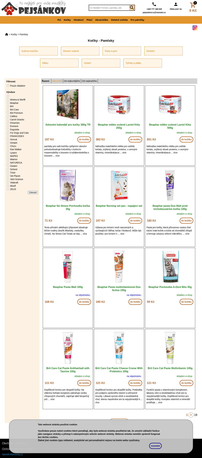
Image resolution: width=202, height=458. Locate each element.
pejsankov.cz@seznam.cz (154, 12)
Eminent (14, 126)
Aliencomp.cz (16, 454)
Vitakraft (14, 182)
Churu (13, 146)
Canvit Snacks (17, 119)
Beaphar (14, 103)
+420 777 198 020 (154, 9)
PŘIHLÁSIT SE (176, 9)
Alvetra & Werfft (17, 99)
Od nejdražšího (89, 81)
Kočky (67, 19)
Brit (11, 106)
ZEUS (13, 189)
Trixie (12, 172)
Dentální (150, 51)
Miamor (14, 159)
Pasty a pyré (111, 51)
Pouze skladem (17, 85)
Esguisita (14, 129)
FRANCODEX (17, 136)
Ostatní (87, 63)
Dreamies (15, 123)
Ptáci (89, 19)
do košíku (84, 139)
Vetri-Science (16, 179)
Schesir (14, 169)
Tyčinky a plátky (133, 63)
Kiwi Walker (16, 149)
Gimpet (13, 143)
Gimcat (13, 139)
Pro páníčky (137, 19)
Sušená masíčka (29, 51)
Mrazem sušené (71, 51)
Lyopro (13, 152)
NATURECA (16, 162)
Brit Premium (16, 113)
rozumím (155, 446)
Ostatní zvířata (119, 19)
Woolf (13, 186)
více (58, 155)
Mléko (45, 63)
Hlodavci (79, 19)
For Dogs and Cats (19, 133)
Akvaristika (101, 19)
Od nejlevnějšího (72, 81)
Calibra (13, 116)
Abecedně (57, 81)
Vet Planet (15, 176)
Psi (59, 19)
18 (195, 414)
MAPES (14, 156)
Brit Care (14, 109)
